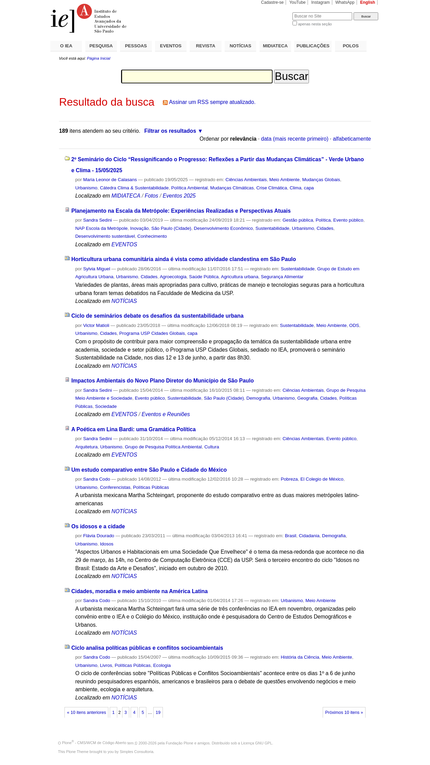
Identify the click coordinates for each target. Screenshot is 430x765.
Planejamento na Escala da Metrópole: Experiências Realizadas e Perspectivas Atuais (181, 211)
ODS (354, 325)
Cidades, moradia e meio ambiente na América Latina (139, 591)
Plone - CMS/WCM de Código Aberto (94, 743)
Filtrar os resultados (170, 131)
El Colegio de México (322, 479)
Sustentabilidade (272, 228)
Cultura (211, 446)
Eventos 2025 (179, 196)
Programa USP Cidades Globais (152, 333)
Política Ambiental (189, 187)
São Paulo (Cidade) (171, 228)
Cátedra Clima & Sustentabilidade (134, 187)
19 (158, 712)
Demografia (258, 398)
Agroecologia (173, 276)
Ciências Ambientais (246, 179)
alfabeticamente (352, 139)
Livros (106, 665)
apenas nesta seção (315, 24)
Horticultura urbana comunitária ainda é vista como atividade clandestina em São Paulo (183, 259)
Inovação (139, 228)
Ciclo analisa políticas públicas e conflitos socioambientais (147, 648)
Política (323, 220)
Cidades (324, 228)
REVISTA (205, 45)
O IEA (66, 45)
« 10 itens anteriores (86, 712)
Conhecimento (152, 236)
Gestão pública (298, 220)
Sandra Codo (96, 479)
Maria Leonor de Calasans (110, 179)
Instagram (320, 2)
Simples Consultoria (136, 752)
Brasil (290, 535)
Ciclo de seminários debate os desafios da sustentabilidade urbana (157, 316)
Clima (295, 187)
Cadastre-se (272, 2)
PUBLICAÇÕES (313, 45)
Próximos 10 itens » (344, 712)
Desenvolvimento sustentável (105, 236)
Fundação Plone (179, 743)
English (367, 2)
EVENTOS (171, 45)
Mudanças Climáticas (232, 187)
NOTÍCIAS (240, 45)
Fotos (151, 196)
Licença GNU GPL (256, 743)
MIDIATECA (275, 45)
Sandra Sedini (97, 220)
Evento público (348, 220)
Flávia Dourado (98, 535)
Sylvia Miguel (96, 268)
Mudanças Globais (321, 179)
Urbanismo (86, 187)
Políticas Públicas (151, 487)
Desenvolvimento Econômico (223, 228)
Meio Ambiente (284, 179)
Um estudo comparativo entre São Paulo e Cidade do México (149, 470)
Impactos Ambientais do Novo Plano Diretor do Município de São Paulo (162, 381)
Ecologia (162, 665)
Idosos (106, 543)
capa (309, 187)
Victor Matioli (96, 325)
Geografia (307, 398)
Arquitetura (86, 446)
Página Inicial (98, 58)
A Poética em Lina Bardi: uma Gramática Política (133, 429)
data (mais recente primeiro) (295, 139)
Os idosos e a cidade (98, 526)
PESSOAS (136, 45)
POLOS (351, 45)
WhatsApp (345, 2)
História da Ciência (300, 657)
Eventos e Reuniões (166, 414)
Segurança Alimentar (282, 276)
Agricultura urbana (239, 276)
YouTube (297, 2)
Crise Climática (271, 187)
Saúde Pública (203, 276)
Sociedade (106, 406)
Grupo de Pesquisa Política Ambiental (163, 446)
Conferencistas (115, 487)
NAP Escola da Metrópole (101, 228)
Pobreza (289, 479)
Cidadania (309, 535)
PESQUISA (101, 45)
